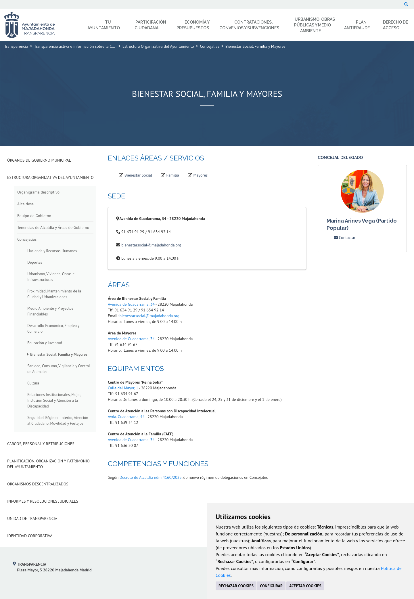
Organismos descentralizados (37, 484)
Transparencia (16, 46)
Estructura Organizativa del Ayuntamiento (158, 46)
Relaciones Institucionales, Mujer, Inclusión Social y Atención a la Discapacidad (54, 400)
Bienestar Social (138, 175)
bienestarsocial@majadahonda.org (151, 245)
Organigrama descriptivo (38, 192)
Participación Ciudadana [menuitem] (150, 25)
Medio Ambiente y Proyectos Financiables (50, 311)
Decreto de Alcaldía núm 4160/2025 (151, 477)
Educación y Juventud (44, 342)
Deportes (34, 262)
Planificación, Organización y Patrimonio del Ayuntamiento (48, 463)
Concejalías (209, 46)
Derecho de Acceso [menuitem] (395, 25)
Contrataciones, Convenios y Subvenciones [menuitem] (249, 25)
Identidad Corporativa (29, 535)
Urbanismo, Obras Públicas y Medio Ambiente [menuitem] (314, 25)
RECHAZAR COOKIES (236, 585)
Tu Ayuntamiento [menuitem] (103, 25)
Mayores (200, 175)
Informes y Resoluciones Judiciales (42, 501)
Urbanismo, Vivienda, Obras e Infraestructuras (50, 276)
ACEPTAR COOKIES (305, 585)
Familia (172, 175)
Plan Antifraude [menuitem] (357, 25)
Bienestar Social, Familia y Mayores (58, 354)
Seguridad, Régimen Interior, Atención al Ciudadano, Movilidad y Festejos (57, 420)
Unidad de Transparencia (32, 518)
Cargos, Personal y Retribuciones (40, 443)
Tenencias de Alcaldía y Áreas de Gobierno (53, 227)
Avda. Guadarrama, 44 (126, 416)
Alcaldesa (25, 203)
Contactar (344, 237)
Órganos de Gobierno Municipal (39, 160)
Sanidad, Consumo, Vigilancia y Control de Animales (58, 368)
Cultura (33, 383)
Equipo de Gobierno (34, 215)
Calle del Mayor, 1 (123, 388)
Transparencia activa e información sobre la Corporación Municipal (91, 46)
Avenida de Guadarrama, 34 (131, 304)
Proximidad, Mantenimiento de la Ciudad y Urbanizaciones (54, 293)
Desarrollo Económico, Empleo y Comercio (53, 328)
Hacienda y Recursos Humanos (52, 250)
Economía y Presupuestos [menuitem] (193, 25)
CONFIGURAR (271, 585)
